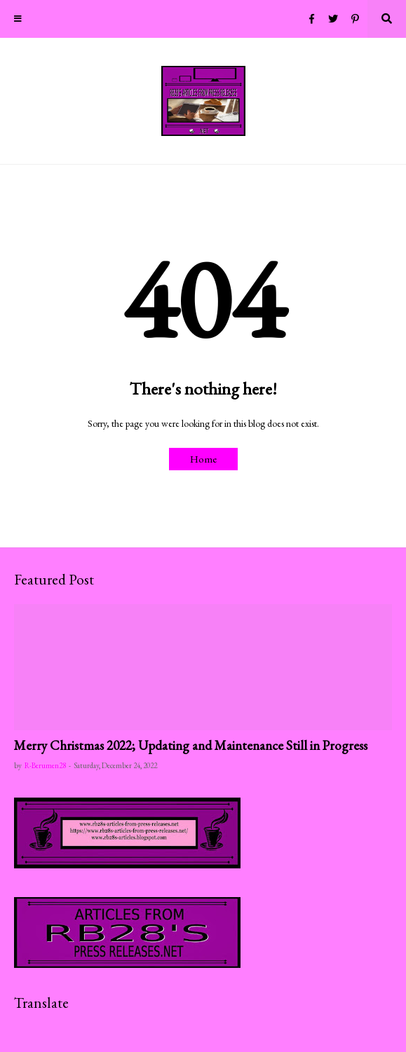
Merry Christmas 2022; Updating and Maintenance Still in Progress (190, 745)
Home (203, 458)
